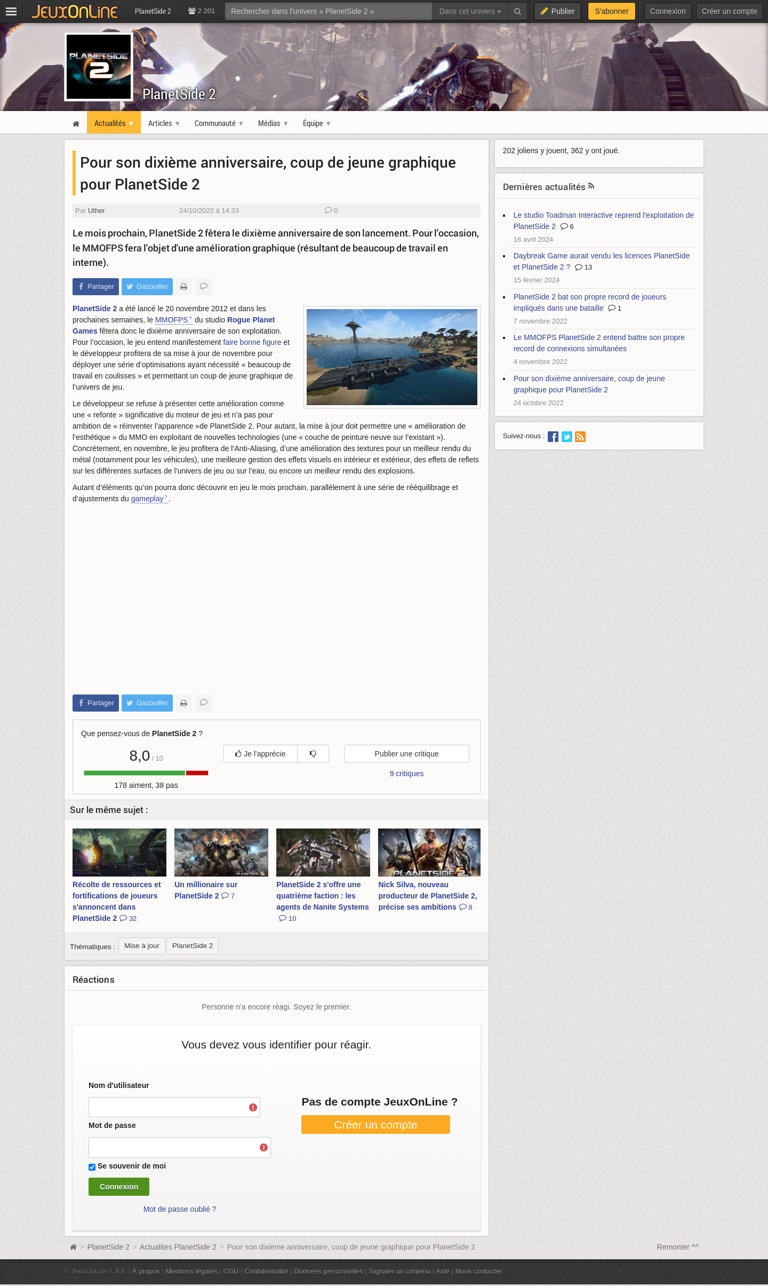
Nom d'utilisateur (119, 1085)
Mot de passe (112, 1125)
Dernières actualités (544, 186)
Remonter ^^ (678, 1247)
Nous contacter (478, 1271)
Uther (96, 211)
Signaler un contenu (399, 1271)
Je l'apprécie (260, 753)
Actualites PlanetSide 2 (178, 1247)
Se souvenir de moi (132, 1166)
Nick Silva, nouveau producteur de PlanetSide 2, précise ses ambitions (427, 895)
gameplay (147, 498)
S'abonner (611, 11)
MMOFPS (171, 319)
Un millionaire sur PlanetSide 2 (205, 890)
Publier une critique (407, 753)
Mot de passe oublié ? (180, 1209)
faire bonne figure (252, 342)
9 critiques (407, 773)
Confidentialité (266, 1271)
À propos (146, 1271)
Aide (443, 1271)
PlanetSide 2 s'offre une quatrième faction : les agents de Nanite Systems (322, 901)
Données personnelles (328, 1271)
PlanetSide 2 (179, 94)
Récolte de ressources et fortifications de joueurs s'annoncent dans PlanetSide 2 (117, 901)
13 (583, 267)
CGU (231, 1271)
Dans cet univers (470, 11)
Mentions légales (191, 1271)
